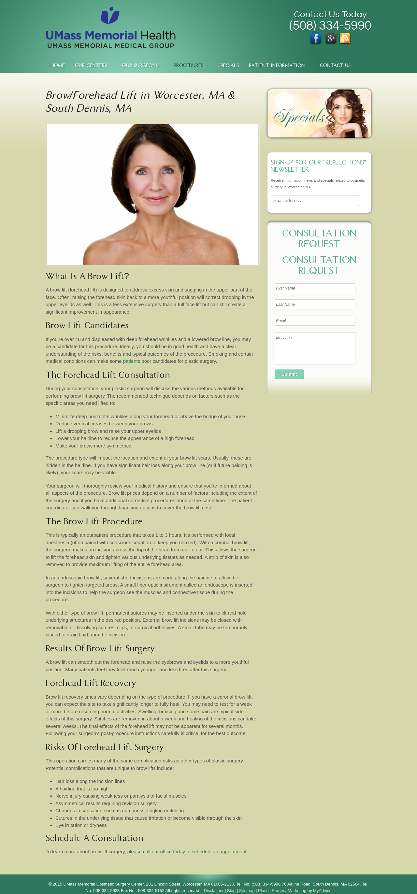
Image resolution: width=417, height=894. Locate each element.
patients (131, 361)
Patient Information (277, 66)
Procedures (188, 66)
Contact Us (335, 66)
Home (57, 66)
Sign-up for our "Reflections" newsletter (318, 167)
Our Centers (91, 66)
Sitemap (247, 890)
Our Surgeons (140, 66)
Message (315, 348)
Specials (228, 66)
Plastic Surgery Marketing (282, 890)
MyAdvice (322, 890)
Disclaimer (214, 890)
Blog (231, 890)
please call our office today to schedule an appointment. (187, 851)
